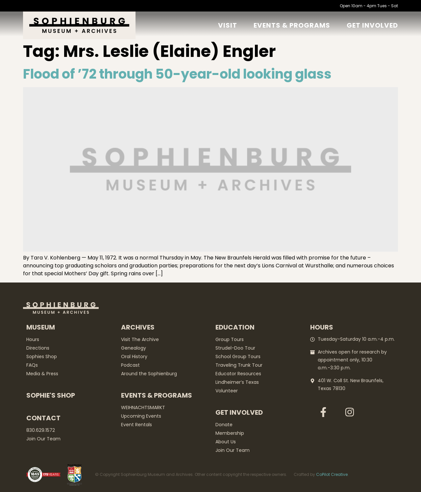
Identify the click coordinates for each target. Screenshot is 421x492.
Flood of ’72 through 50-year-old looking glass (177, 74)
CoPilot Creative (332, 474)
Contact (43, 418)
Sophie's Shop (50, 395)
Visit (227, 25)
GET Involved (372, 25)
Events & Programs (292, 25)
